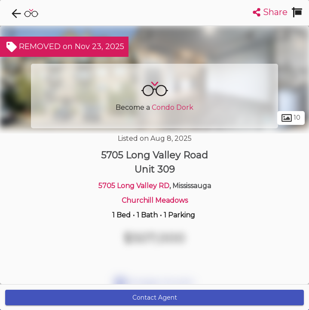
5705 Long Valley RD (133, 186)
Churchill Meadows (155, 200)
